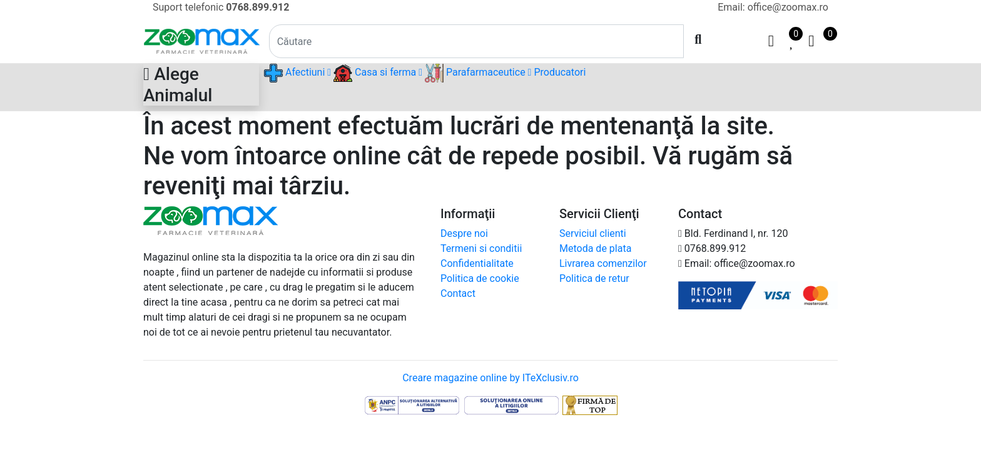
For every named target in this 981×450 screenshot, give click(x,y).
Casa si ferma (377, 73)
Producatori (560, 72)
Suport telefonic (221, 7)
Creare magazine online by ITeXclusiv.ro (490, 378)
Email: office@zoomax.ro (773, 7)
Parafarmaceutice (478, 73)
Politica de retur (594, 278)
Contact (457, 293)
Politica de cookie (479, 278)
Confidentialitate (477, 263)
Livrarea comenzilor (603, 263)
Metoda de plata (595, 248)
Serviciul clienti (592, 233)
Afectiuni (297, 73)
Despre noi (464, 233)
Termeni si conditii (481, 248)
